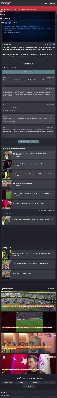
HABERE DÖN (50, 210)
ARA (45, 3)
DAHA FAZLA (51, 288)
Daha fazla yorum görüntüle (28, 141)
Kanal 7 (10, 394)
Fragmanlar (10, 364)
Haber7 (36, 394)
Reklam (3, 381)
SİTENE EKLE (42, 210)
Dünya (22, 364)
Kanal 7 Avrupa (22, 394)
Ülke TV (28, 394)
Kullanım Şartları (5, 377)
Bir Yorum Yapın (28, 72)
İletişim (3, 384)
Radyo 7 (16, 394)
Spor (47, 364)
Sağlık (35, 364)
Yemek (29, 368)
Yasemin (45, 394)
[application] (28, 27)
